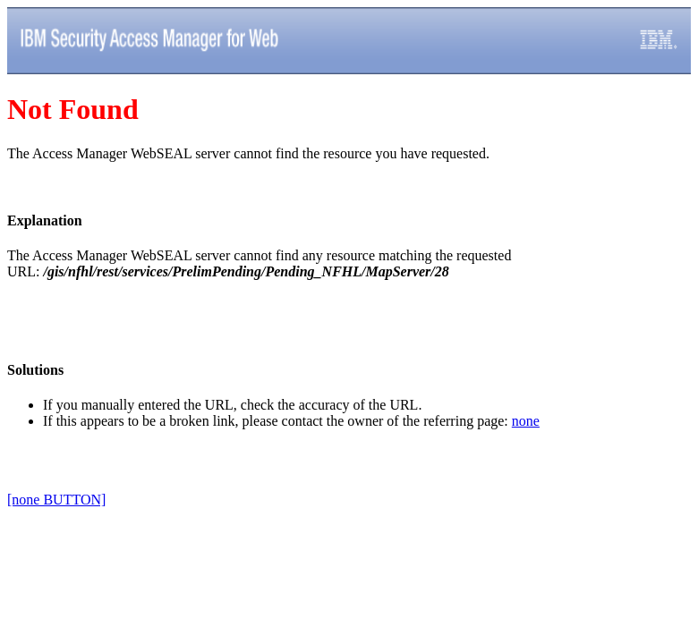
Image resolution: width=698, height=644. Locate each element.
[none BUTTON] (56, 499)
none (526, 420)
